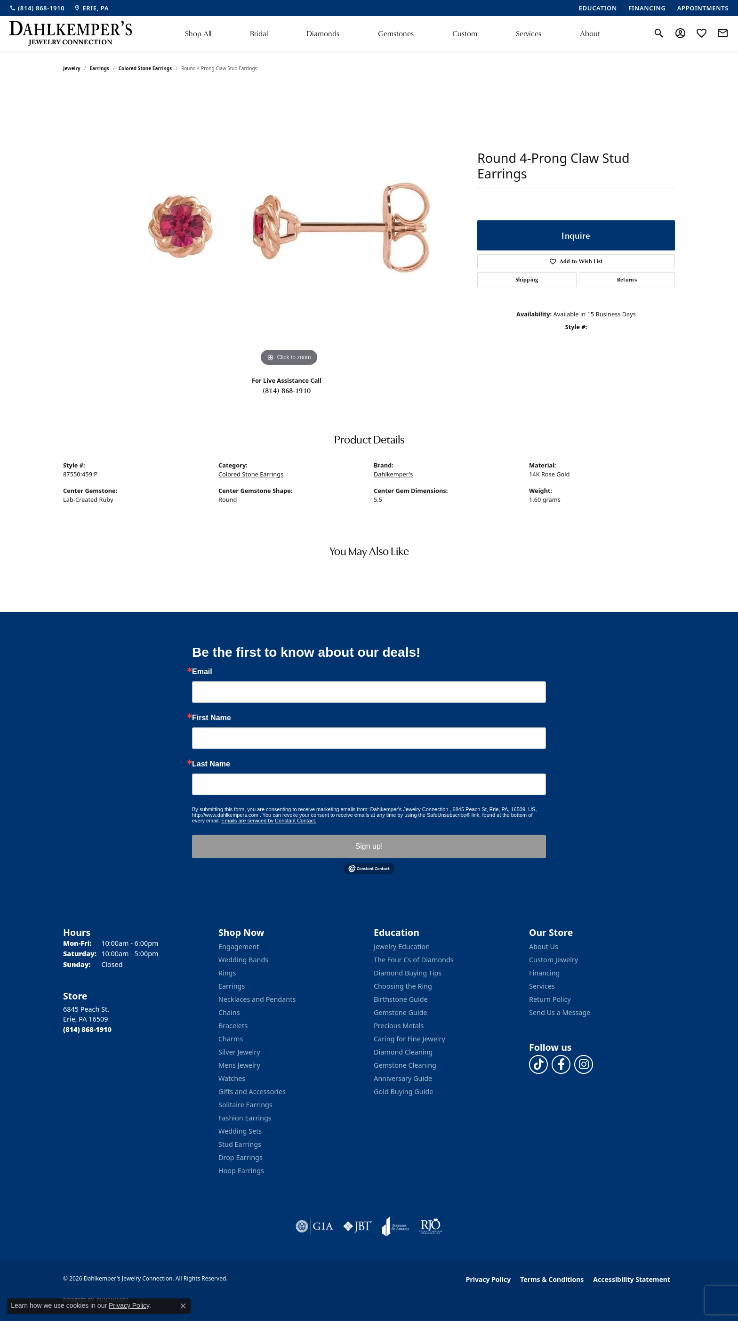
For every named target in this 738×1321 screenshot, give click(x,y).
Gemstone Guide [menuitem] (400, 1012)
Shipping (526, 279)
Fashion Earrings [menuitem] (245, 1117)
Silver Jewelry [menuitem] (239, 1051)
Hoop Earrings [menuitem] (241, 1170)
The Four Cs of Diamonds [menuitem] (414, 959)
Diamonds (322, 33)
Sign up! (369, 846)
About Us (543, 946)
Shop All (198, 33)
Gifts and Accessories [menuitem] (252, 1091)
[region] (289, 227)
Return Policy (550, 999)
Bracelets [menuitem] (233, 1025)
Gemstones (396, 33)
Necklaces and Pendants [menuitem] (257, 999)
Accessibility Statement (631, 1279)
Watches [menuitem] (231, 1078)
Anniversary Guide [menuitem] (403, 1078)
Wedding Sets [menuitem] (240, 1131)
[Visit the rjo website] (430, 1226)
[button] (659, 33)
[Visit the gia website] (314, 1226)
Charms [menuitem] (230, 1038)
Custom (464, 33)
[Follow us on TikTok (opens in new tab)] (538, 1064)
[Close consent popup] (183, 1306)
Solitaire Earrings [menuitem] (245, 1104)
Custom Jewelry (553, 959)
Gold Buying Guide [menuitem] (403, 1091)
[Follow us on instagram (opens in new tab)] (583, 1064)
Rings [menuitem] (227, 972)
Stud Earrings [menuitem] (239, 1144)
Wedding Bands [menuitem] (243, 959)
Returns (627, 279)
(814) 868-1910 (287, 390)
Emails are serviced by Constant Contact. (268, 820)
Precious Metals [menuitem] (399, 1025)
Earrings (99, 68)
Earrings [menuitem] (231, 986)
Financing (544, 972)
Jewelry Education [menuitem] (402, 946)
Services (528, 33)
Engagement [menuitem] (238, 946)
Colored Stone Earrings (145, 68)
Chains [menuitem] (229, 1012)
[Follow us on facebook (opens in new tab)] (561, 1064)
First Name (211, 718)
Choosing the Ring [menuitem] (403, 986)
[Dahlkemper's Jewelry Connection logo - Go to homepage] (70, 33)
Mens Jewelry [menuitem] (239, 1065)
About (590, 33)
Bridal (259, 33)
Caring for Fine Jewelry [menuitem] (409, 1038)
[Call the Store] (87, 1029)
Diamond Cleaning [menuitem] (403, 1051)
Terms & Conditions (552, 1279)
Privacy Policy (488, 1279)
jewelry (71, 68)
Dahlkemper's (393, 474)
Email (202, 672)
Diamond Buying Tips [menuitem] (407, 972)
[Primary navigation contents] (392, 33)
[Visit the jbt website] (358, 1226)
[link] (36, 8)
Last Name (211, 764)
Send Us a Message (559, 1012)
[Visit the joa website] (395, 1226)
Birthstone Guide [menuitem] (401, 999)
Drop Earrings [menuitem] (240, 1157)
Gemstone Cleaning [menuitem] (405, 1065)
